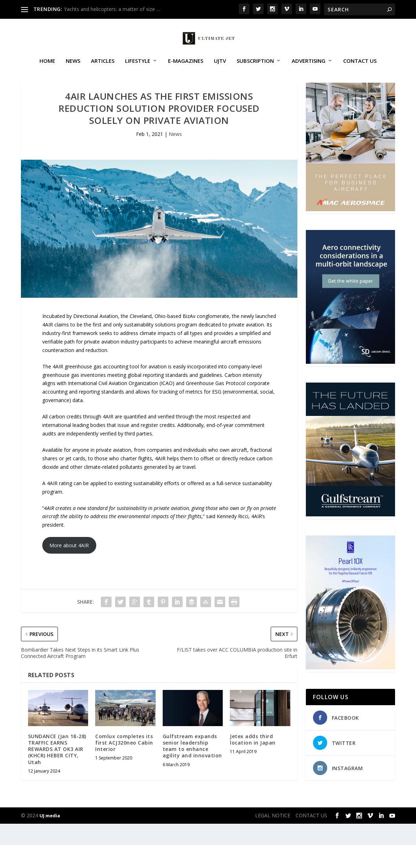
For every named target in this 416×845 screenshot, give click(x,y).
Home (47, 69)
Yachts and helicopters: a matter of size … (112, 9)
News (73, 69)
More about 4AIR (69, 566)
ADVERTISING (308, 69)
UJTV (220, 69)
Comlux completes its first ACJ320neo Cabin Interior (124, 764)
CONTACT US (360, 69)
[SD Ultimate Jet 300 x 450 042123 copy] (350, 383)
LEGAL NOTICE (272, 836)
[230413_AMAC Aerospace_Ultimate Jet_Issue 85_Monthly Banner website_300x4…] (350, 230)
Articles (102, 69)
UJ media (49, 837)
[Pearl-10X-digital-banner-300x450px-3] (350, 688)
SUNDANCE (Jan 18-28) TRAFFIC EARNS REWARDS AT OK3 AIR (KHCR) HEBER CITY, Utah (57, 770)
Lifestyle (137, 69)
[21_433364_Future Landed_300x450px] (350, 535)
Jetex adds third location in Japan (253, 760)
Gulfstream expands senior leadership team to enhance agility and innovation (192, 767)
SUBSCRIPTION (255, 69)
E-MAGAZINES (185, 69)
